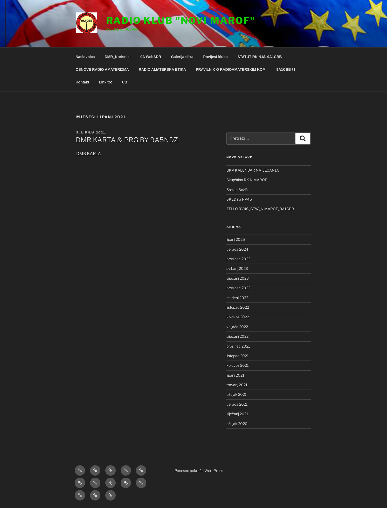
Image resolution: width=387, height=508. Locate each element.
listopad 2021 (237, 356)
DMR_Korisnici (117, 57)
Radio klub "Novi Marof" (180, 20)
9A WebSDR (150, 57)
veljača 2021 (237, 404)
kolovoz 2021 (237, 365)
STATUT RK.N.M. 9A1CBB (260, 57)
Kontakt (82, 82)
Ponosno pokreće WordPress (199, 470)
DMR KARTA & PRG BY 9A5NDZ (127, 140)
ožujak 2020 (236, 423)
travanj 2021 (236, 385)
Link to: (105, 82)
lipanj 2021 (235, 375)
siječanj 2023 (237, 278)
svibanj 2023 (237, 268)
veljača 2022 (237, 326)
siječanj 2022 (237, 336)
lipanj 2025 (235, 239)
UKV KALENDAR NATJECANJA (252, 170)
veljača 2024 (237, 249)
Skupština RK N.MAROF (246, 180)
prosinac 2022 (238, 288)
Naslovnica (85, 57)
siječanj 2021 (237, 414)
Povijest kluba (215, 57)
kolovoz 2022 (237, 317)
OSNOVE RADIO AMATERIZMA (102, 69)
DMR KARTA (88, 153)
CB (124, 82)
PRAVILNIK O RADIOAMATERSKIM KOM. (231, 69)
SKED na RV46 (239, 199)
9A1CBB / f (286, 69)
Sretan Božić (237, 189)
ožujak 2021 (236, 394)
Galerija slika (182, 57)
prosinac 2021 (238, 346)
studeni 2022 (237, 297)
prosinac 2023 (238, 259)
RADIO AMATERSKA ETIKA (162, 69)
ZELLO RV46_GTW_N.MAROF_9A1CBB (260, 209)
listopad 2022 (237, 307)
